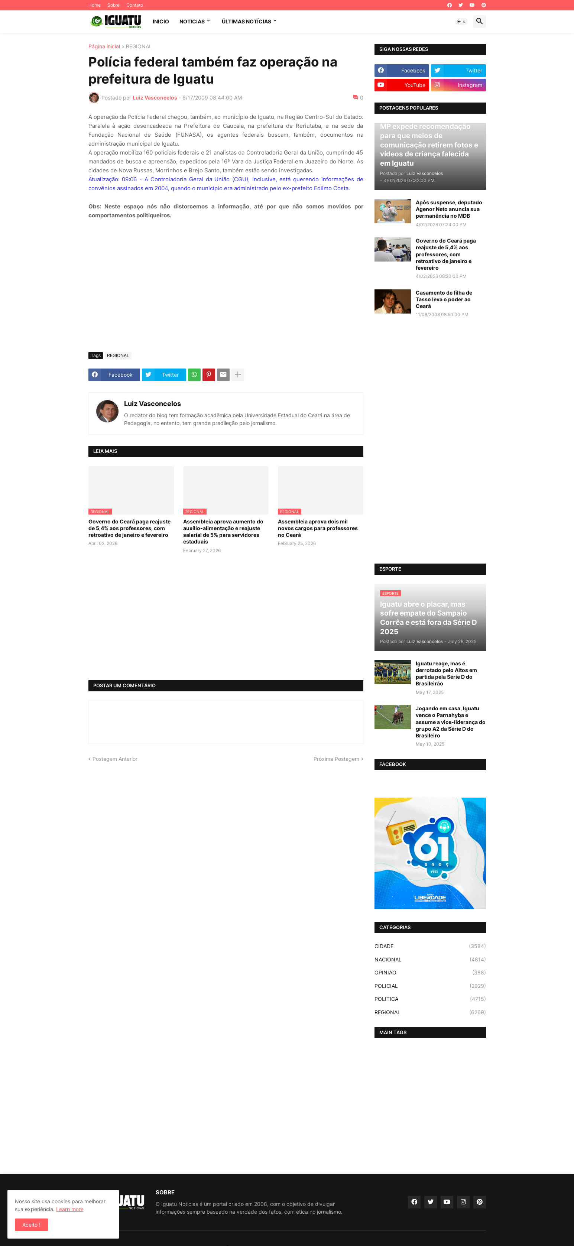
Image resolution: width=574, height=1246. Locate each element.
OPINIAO (430, 972)
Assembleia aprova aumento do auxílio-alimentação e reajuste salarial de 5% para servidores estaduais (223, 531)
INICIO (161, 21)
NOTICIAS (192, 21)
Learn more (70, 1209)
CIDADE (430, 946)
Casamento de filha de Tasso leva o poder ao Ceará (444, 299)
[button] (461, 21)
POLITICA (430, 999)
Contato (134, 5)
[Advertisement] (225, 291)
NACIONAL (430, 959)
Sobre (113, 5)
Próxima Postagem (336, 759)
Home (94, 5)
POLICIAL (430, 986)
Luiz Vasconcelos (152, 404)
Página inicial (104, 46)
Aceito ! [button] (31, 1224)
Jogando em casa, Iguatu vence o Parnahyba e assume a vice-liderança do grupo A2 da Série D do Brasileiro (451, 722)
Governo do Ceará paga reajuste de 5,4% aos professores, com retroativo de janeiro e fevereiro (129, 528)
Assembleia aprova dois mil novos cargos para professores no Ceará (318, 528)
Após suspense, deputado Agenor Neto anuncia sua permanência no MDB (449, 209)
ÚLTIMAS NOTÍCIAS (246, 21)
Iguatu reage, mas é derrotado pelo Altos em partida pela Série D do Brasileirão (446, 673)
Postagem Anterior (115, 759)
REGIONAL (139, 46)
